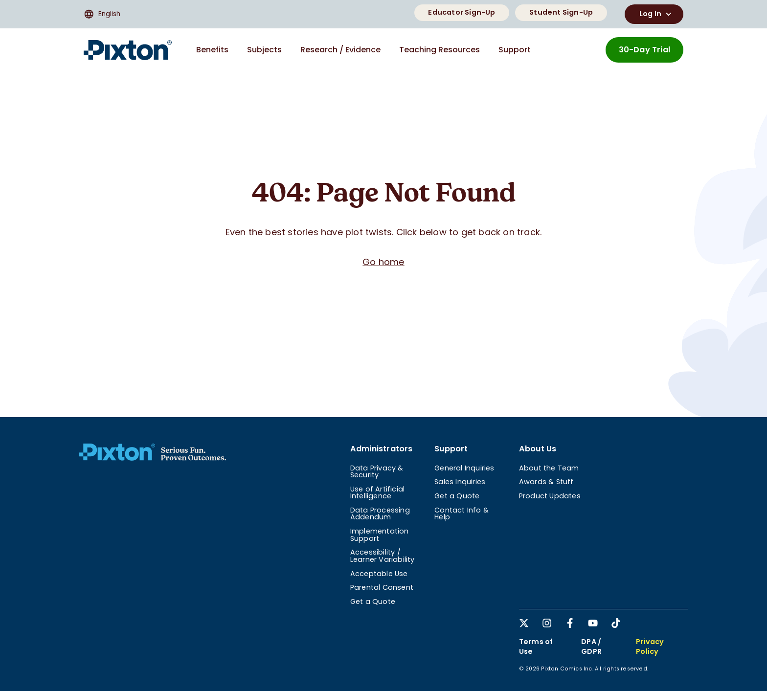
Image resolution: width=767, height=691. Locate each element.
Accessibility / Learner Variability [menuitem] (382, 555)
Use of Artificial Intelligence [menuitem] (377, 492)
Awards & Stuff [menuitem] (546, 482)
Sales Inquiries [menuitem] (459, 482)
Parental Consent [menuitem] (381, 587)
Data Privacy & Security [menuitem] (377, 471)
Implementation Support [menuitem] (379, 534)
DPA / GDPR (591, 646)
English (102, 14)
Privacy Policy (650, 646)
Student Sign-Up (561, 12)
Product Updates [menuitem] (550, 496)
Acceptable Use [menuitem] (379, 574)
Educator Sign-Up (461, 12)
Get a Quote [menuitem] (372, 601)
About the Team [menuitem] (549, 468)
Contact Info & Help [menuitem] (461, 513)
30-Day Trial (644, 49)
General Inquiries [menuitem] (464, 468)
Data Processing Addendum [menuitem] (380, 513)
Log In (656, 14)
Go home (383, 262)
